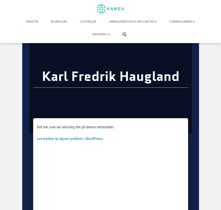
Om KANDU (101, 34)
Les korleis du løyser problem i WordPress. (70, 139)
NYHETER (32, 21)
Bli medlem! (59, 21)
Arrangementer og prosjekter (133, 21)
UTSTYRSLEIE (88, 21)
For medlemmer (182, 21)
